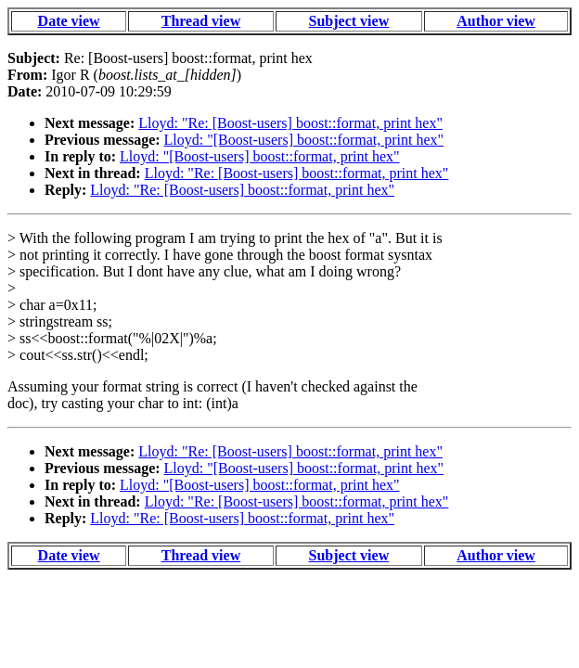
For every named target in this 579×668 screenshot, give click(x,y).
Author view (496, 21)
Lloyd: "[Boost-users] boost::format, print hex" (304, 140)
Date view (69, 21)
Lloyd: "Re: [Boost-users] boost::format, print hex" (290, 123)
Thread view (200, 21)
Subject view (349, 21)
